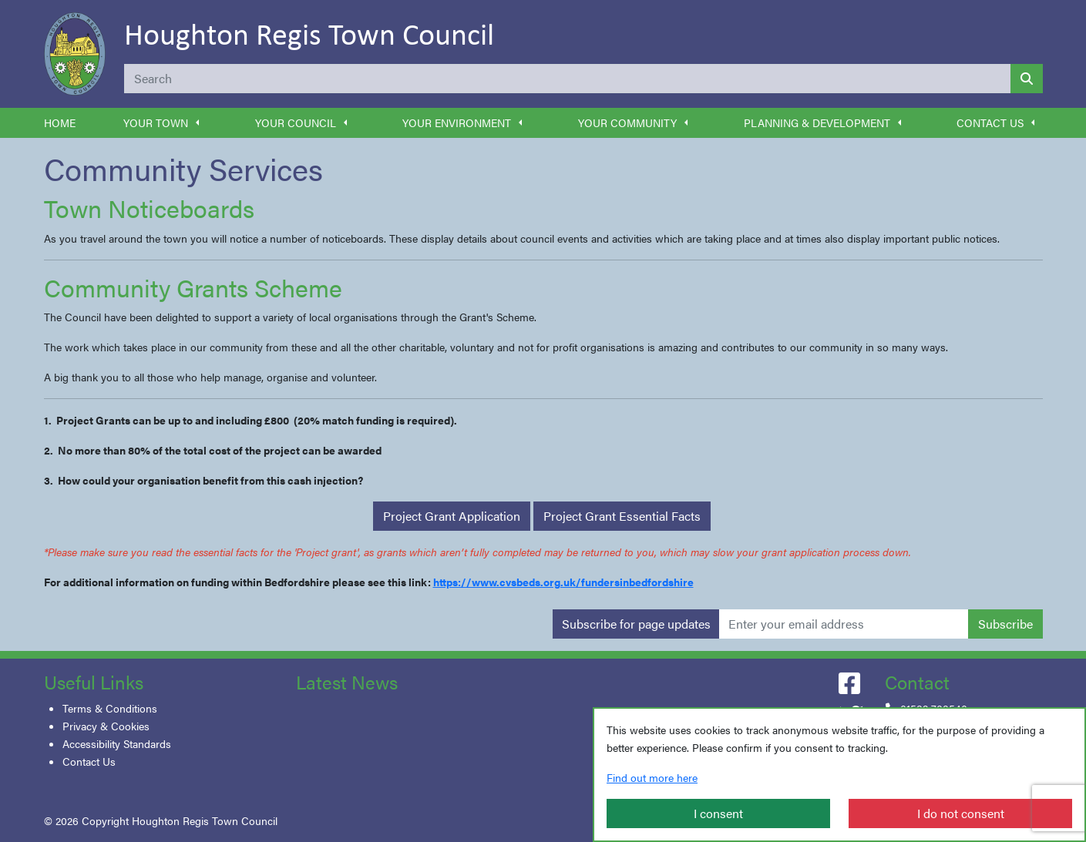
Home (60, 122)
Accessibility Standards (116, 743)
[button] (197, 123)
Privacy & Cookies (106, 725)
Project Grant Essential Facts (622, 516)
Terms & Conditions (109, 708)
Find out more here (652, 777)
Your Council (295, 122)
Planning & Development (817, 122)
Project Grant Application (451, 516)
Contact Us (990, 122)
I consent (718, 813)
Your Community (627, 122)
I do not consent (960, 813)
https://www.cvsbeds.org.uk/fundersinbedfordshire (563, 581)
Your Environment (456, 122)
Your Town (155, 122)
